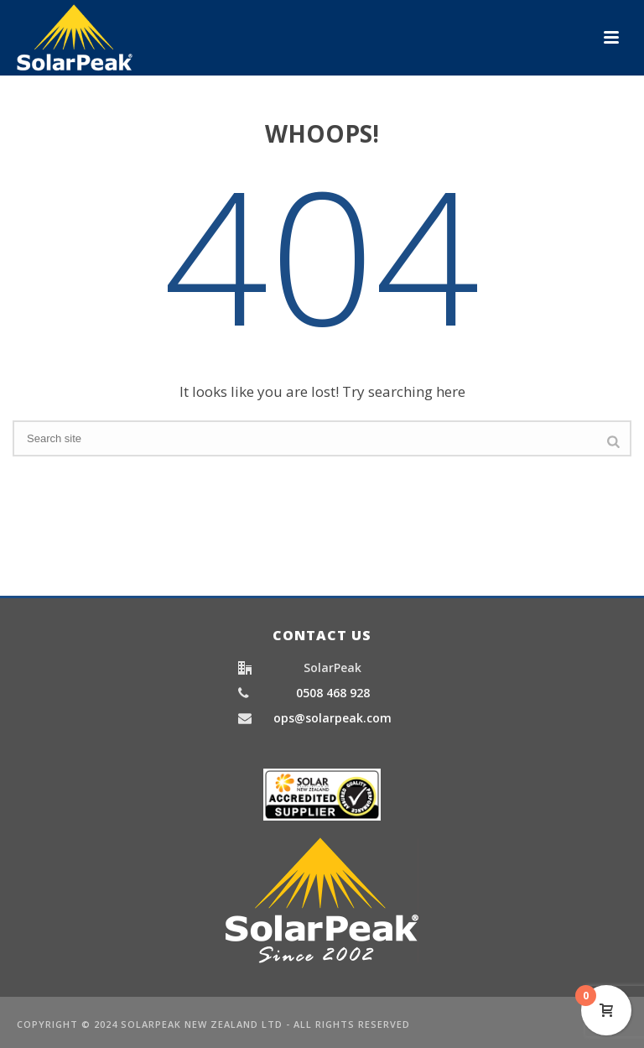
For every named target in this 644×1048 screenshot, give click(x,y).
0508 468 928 (333, 693)
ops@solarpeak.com (332, 718)
